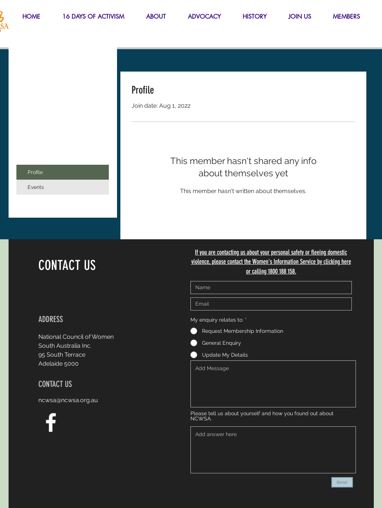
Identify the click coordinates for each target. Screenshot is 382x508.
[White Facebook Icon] (50, 422)
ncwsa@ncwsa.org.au (68, 400)
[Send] (342, 482)
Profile (35, 172)
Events (36, 187)
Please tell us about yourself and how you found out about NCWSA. (262, 416)
